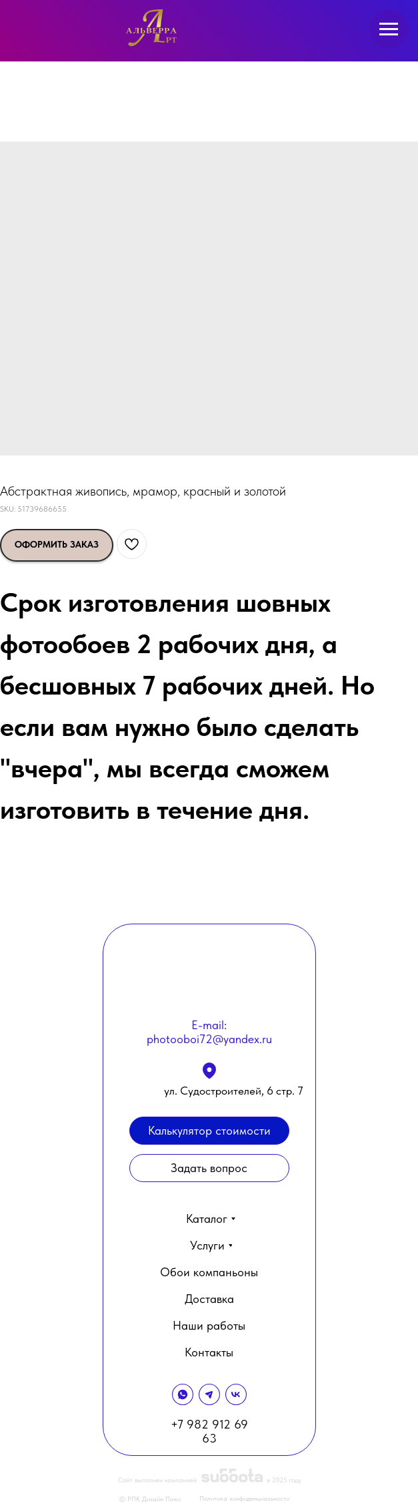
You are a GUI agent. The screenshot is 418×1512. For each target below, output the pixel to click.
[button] (209, 1168)
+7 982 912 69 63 (209, 1431)
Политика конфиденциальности (244, 1498)
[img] (152, 28)
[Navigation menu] (388, 29)
